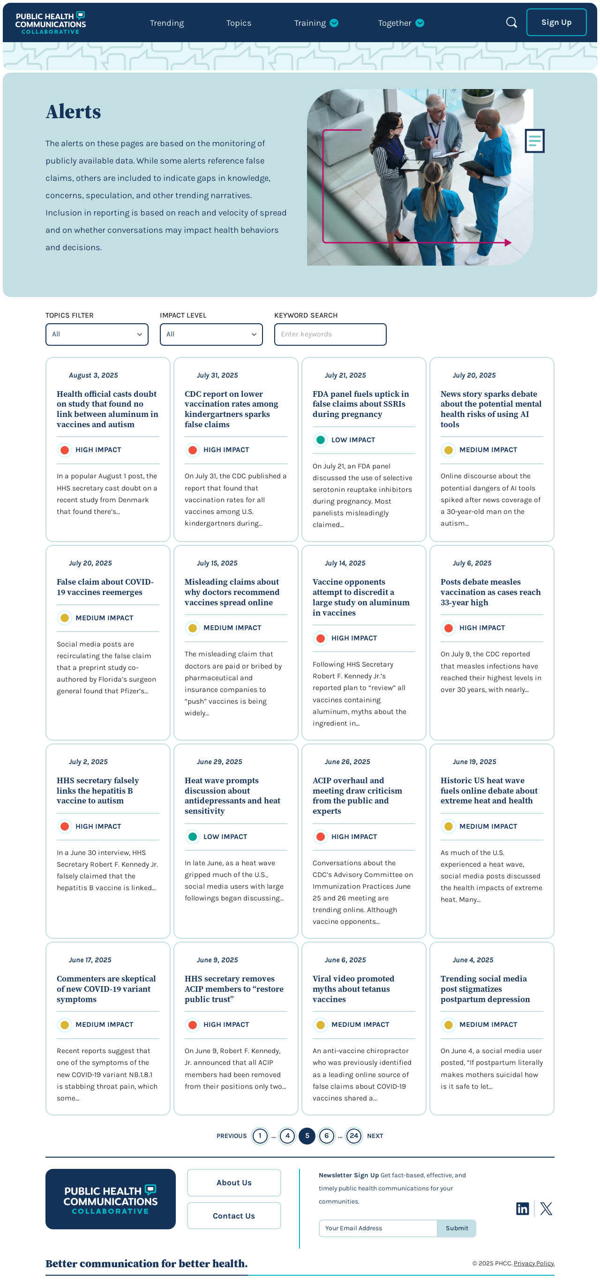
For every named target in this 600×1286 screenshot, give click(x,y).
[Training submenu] (316, 25)
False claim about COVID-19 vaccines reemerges (105, 587)
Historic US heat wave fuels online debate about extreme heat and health (489, 791)
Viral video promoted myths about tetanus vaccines (354, 989)
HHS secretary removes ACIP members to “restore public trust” (234, 989)
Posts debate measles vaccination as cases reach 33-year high (491, 592)
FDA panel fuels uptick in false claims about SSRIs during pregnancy (361, 404)
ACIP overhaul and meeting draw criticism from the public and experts (357, 796)
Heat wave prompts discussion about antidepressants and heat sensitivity (232, 796)
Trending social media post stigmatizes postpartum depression (485, 989)
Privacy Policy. (534, 1263)
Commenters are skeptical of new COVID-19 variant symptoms (106, 989)
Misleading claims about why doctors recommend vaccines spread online (232, 592)
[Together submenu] (401, 25)
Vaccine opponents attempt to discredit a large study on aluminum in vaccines (361, 597)
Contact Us (234, 1215)
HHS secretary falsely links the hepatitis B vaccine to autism (98, 791)
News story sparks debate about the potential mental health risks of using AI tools (491, 409)
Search (511, 22)
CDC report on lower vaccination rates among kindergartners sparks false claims (231, 409)
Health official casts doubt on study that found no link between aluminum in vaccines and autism (107, 409)
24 (354, 1135)
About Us (234, 1182)
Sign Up (556, 22)
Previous (232, 1136)
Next (375, 1136)
